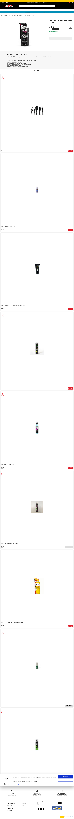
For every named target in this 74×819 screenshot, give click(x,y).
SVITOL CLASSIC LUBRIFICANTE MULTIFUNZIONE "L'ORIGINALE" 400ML (12, 622)
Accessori (33, 9)
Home (2, 15)
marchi (19, 9)
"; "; (5, 2)
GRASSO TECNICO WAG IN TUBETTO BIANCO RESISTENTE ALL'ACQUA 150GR (13, 305)
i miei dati (23, 805)
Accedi (72, 2)
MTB (23, 9)
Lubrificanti (21, 15)
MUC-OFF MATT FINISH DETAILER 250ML (7, 464)
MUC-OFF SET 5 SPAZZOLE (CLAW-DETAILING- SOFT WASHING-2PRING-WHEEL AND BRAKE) (15, 147)
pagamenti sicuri (9, 805)
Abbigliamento (39, 9)
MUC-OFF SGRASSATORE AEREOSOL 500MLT (8, 781)
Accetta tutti (65, 809)
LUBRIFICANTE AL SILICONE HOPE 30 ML (7, 702)
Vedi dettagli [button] (70, 150)
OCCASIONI (46, 9)
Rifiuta (65, 812)
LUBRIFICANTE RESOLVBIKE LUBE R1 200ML (8, 226)
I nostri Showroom (53, 9)
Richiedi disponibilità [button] (61, 38)
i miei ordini (24, 803)
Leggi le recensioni (37, 12)
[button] (69, 2)
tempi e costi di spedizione (11, 803)
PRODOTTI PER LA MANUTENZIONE (13, 15)
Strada (28, 9)
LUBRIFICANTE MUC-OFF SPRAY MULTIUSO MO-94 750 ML (10, 543)
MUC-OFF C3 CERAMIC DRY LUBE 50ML (7, 384)
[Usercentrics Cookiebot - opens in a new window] (6, 817)
